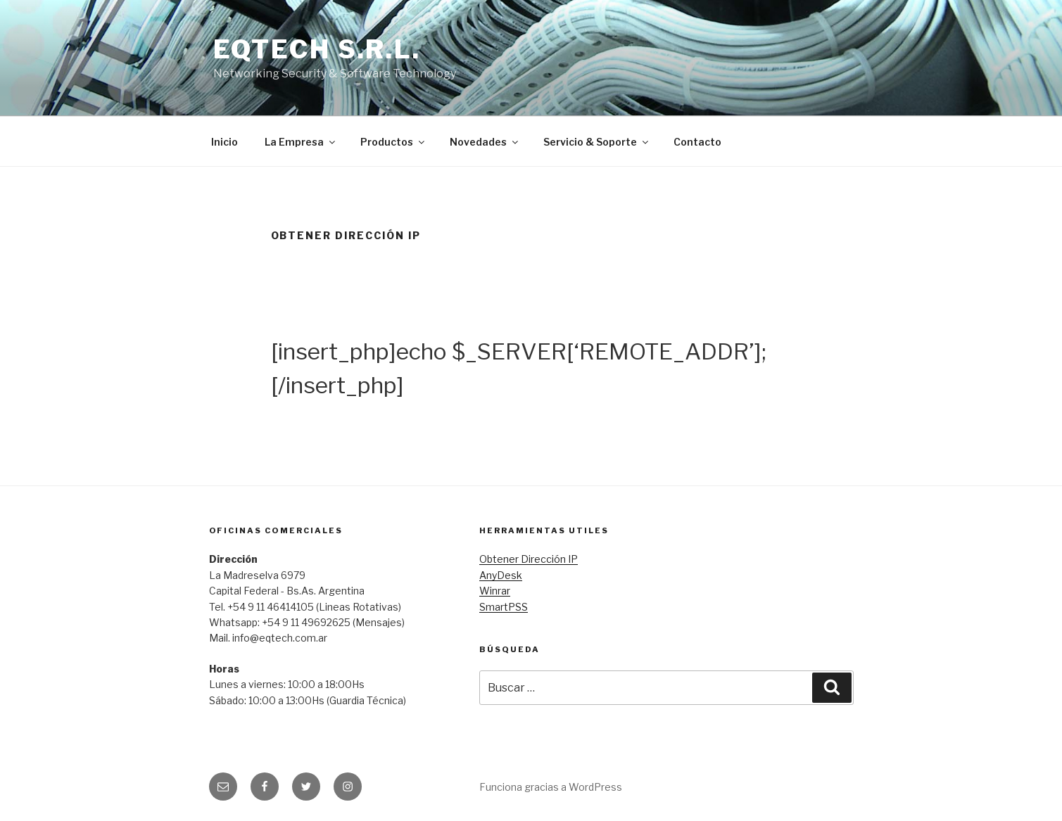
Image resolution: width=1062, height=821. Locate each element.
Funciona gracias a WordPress (550, 787)
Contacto (697, 142)
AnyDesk (500, 575)
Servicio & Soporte (596, 142)
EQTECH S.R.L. (317, 49)
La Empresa (301, 142)
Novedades (485, 142)
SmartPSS (503, 607)
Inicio (224, 142)
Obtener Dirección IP (528, 559)
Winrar (494, 591)
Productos (393, 142)
